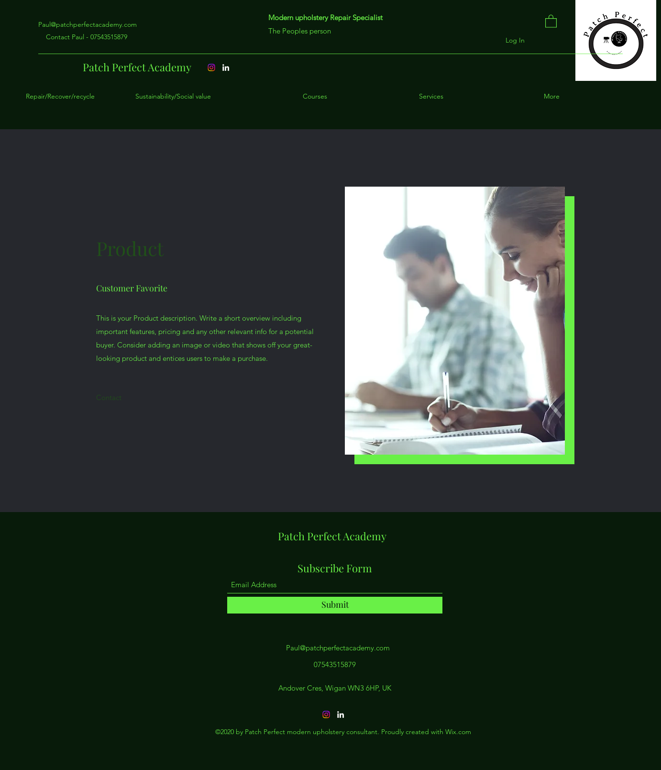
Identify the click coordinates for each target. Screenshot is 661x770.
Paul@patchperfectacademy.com (87, 24)
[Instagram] (326, 714)
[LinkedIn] (340, 714)
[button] (551, 21)
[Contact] (108, 398)
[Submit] (334, 605)
